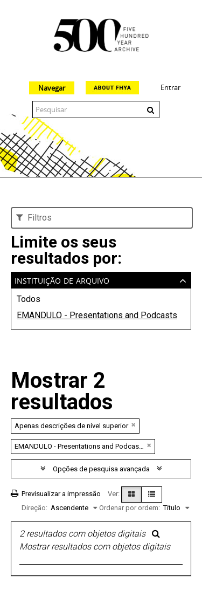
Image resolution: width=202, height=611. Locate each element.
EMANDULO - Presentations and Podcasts (97, 315)
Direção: (34, 508)
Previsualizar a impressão (56, 494)
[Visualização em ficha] (131, 494)
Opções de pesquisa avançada (101, 469)
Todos (28, 299)
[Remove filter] (133, 425)
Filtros (34, 217)
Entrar (170, 87)
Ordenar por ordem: (129, 508)
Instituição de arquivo (62, 279)
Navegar (51, 88)
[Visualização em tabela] (151, 494)
